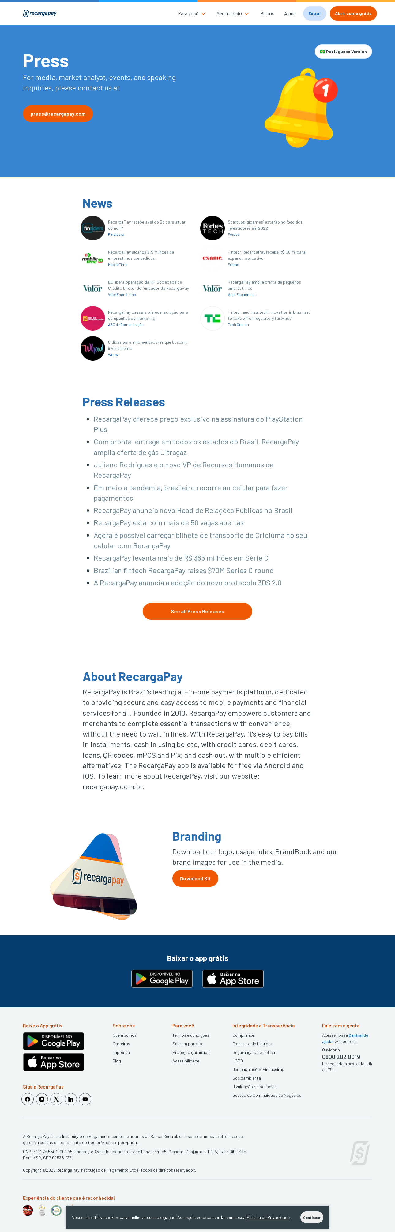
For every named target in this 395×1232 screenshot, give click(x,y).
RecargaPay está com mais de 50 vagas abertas (169, 522)
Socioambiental (247, 1078)
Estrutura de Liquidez (252, 1043)
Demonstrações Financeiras (258, 1069)
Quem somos (125, 1035)
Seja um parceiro (188, 1043)
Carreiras (121, 1043)
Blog (117, 1060)
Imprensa (121, 1052)
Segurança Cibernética (253, 1052)
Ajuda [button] (290, 13)
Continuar (312, 1217)
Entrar (314, 13)
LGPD (237, 1060)
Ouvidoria (331, 1049)
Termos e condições (190, 1035)
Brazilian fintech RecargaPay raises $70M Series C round (184, 570)
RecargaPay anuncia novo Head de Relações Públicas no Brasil (193, 510)
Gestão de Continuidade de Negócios (266, 1095)
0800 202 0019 (341, 1056)
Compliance (243, 1035)
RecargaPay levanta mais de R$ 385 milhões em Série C (181, 557)
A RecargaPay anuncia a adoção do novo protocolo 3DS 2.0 (188, 582)
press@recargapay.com (58, 114)
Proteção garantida (191, 1052)
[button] (192, 13)
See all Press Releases (197, 611)
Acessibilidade (185, 1060)
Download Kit (195, 878)
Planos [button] (267, 13)
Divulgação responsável (254, 1086)
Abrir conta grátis (353, 13)
